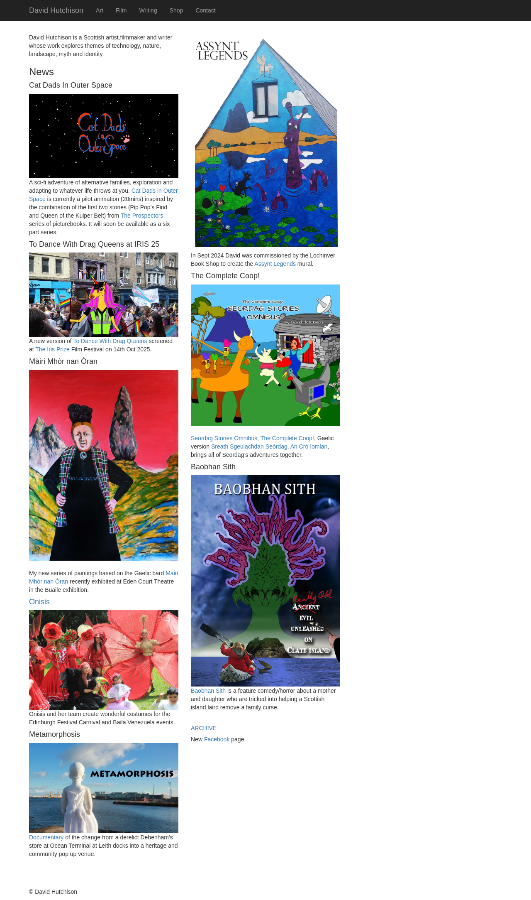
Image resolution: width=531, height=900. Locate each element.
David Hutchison (56, 10)
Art (99, 10)
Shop (176, 10)
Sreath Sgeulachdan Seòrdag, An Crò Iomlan (269, 446)
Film (121, 10)
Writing (148, 10)
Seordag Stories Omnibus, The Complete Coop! (252, 438)
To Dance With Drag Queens (110, 341)
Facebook (216, 739)
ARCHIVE (204, 728)
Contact (205, 10)
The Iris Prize (52, 349)
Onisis (39, 602)
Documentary (46, 837)
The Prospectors (142, 215)
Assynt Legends (275, 263)
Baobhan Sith (208, 690)
